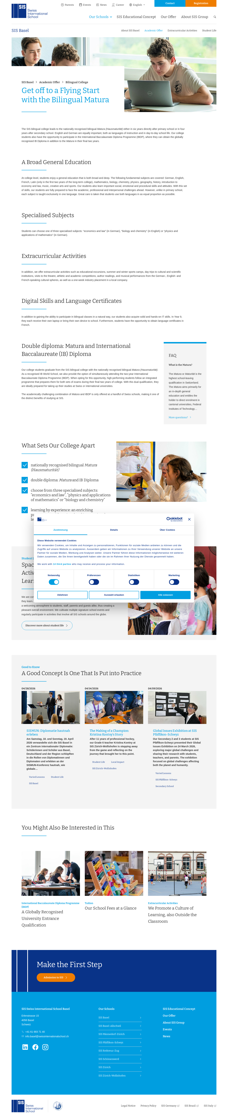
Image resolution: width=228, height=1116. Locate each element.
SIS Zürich (105, 1067)
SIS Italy (208, 1105)
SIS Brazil (190, 1105)
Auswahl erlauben (114, 595)
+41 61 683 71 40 (35, 1031)
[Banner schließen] (189, 519)
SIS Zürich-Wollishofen (112, 1075)
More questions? (178, 417)
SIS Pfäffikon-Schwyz (111, 1042)
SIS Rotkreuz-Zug (109, 1050)
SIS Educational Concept (136, 17)
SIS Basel (20, 30)
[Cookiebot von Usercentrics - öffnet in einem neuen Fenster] (166, 519)
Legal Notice (128, 1105)
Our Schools (98, 17)
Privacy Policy (148, 1105)
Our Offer (168, 17)
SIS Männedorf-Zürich (112, 1034)
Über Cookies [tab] (167, 530)
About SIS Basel (130, 30)
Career (118, 5)
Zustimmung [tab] (60, 530)
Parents (67, 5)
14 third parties (62, 564)
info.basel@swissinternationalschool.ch (47, 1036)
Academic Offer (153, 30)
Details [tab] (114, 530)
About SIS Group (194, 17)
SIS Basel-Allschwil (110, 1025)
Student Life (209, 30)
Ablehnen (62, 595)
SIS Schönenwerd (109, 1059)
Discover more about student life (44, 625)
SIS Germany (168, 1105)
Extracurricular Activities (182, 30)
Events (85, 5)
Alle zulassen (165, 595)
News (101, 5)
